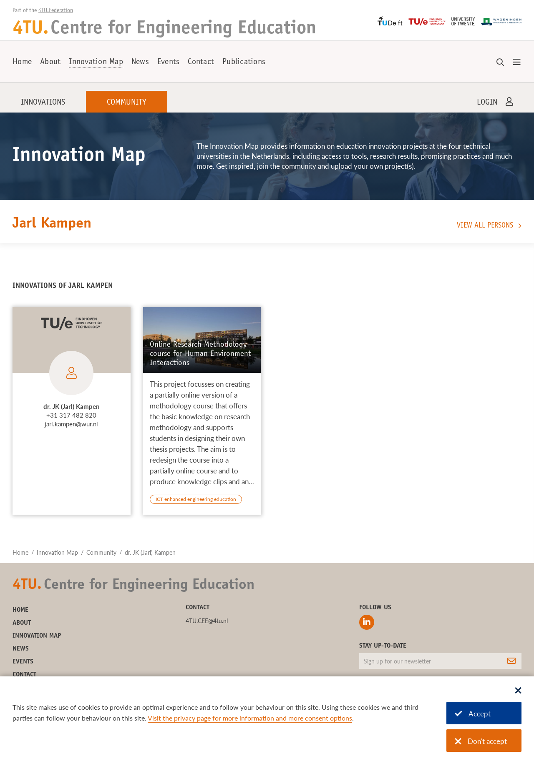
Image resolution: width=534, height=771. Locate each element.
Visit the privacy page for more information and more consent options (250, 718)
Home (22, 62)
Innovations (43, 103)
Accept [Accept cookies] (473, 713)
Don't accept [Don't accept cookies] (481, 741)
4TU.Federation (55, 11)
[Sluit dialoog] (518, 691)
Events (168, 62)
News (140, 62)
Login (487, 103)
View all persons (485, 226)
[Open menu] (516, 62)
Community (126, 103)
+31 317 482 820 (71, 415)
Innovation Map (96, 62)
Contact (201, 62)
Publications (243, 62)
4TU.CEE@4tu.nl (207, 620)
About (50, 62)
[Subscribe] (511, 661)
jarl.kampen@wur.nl (71, 424)
